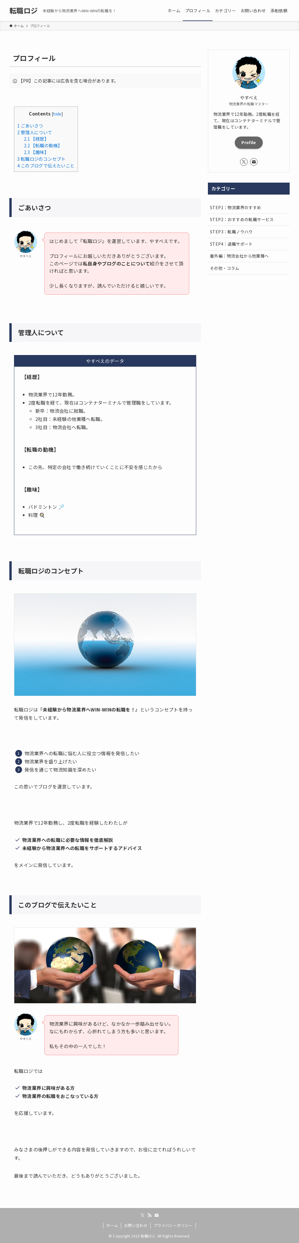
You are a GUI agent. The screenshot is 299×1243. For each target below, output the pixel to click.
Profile (248, 142)
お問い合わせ (135, 1225)
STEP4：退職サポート (231, 244)
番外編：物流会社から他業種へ (239, 256)
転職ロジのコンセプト (41, 158)
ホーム (112, 1225)
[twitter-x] (244, 162)
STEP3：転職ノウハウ (231, 232)
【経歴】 (36, 138)
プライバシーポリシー (173, 1225)
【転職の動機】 (43, 145)
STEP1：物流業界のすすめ (235, 207)
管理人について (34, 132)
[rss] (149, 1215)
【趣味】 (36, 152)
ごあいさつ (30, 125)
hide (57, 114)
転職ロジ (23, 10)
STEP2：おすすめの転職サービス (242, 219)
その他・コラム (224, 268)
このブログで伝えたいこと (46, 165)
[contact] (254, 162)
